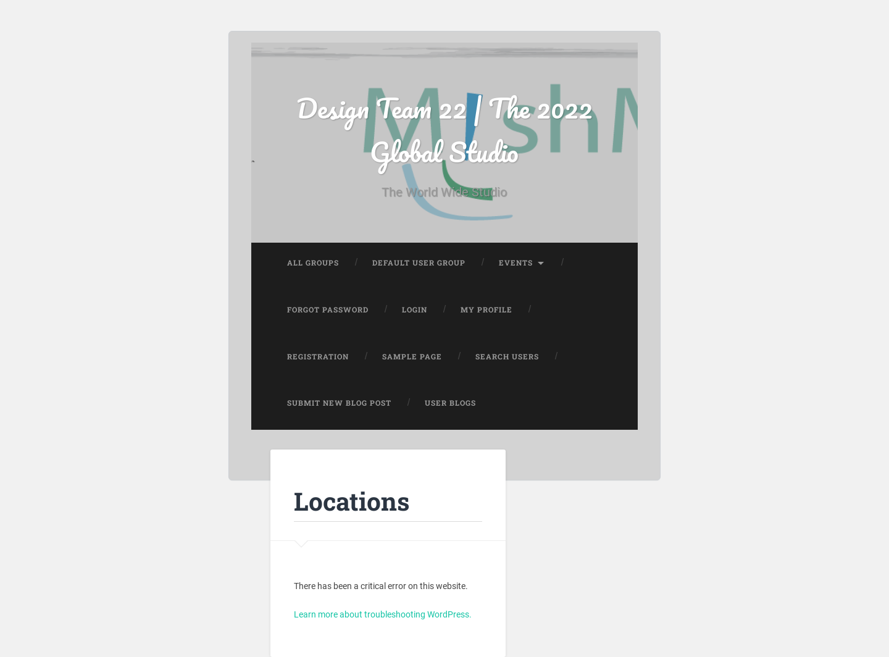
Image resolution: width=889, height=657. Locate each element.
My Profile (486, 309)
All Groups (313, 262)
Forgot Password (328, 309)
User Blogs (450, 403)
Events (516, 262)
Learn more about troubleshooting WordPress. (383, 614)
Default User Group (418, 262)
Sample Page (412, 356)
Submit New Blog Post (339, 403)
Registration (318, 356)
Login (414, 309)
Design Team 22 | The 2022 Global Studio (444, 130)
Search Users (507, 356)
